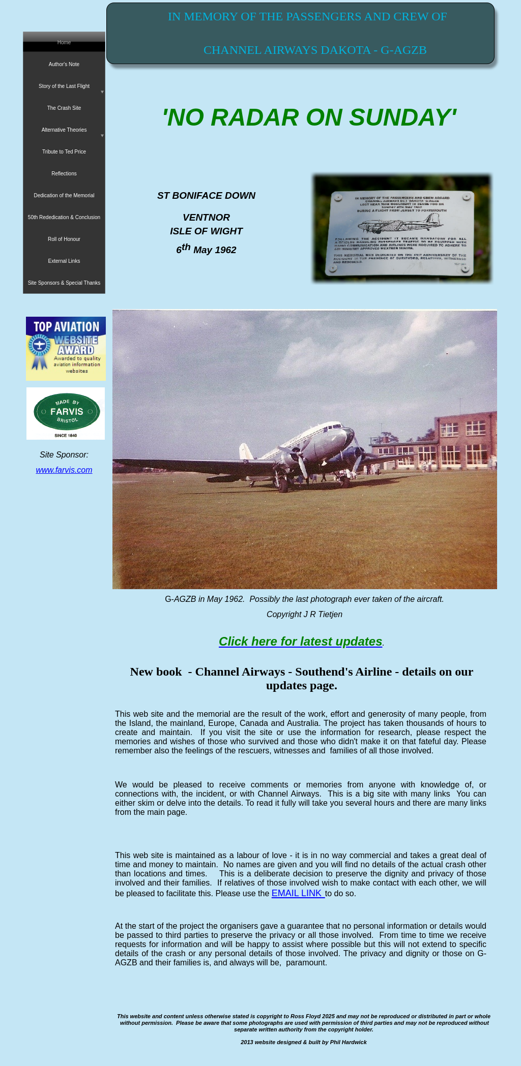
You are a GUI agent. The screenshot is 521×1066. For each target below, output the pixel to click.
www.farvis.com (64, 470)
